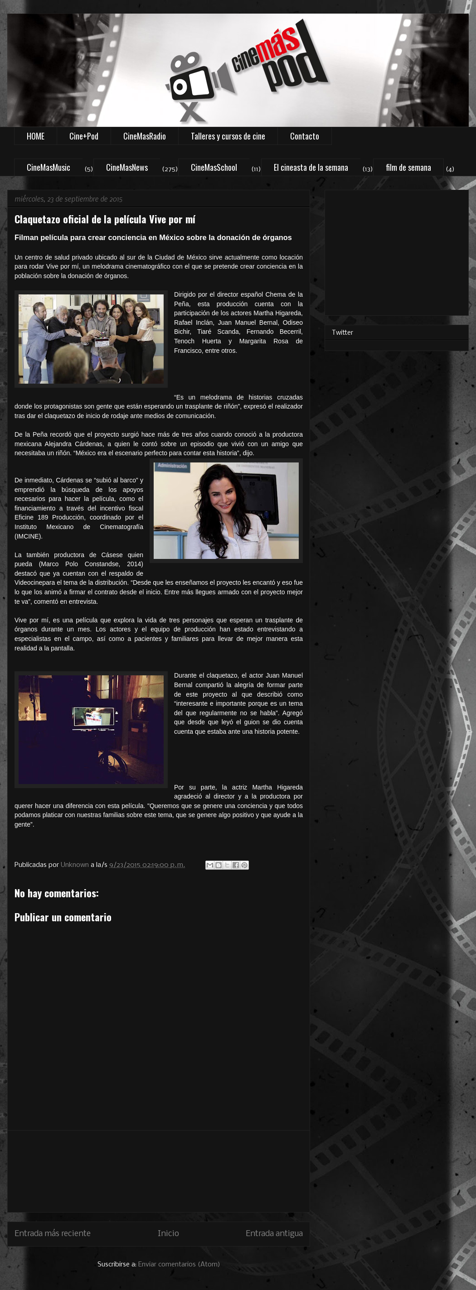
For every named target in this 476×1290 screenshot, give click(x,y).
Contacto (304, 136)
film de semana (408, 167)
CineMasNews (127, 167)
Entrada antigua (274, 1234)
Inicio (168, 1234)
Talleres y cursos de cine (228, 136)
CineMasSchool (214, 167)
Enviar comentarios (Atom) (179, 1264)
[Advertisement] (159, 1171)
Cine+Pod (83, 136)
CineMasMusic (48, 167)
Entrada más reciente (53, 1234)
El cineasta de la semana (311, 167)
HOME (35, 136)
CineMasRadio (144, 136)
